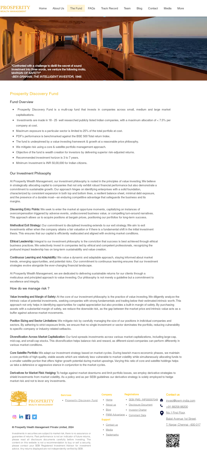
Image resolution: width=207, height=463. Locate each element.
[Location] (162, 413)
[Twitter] (34, 417)
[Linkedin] (21, 417)
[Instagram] (14, 417)
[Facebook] (27, 417)
